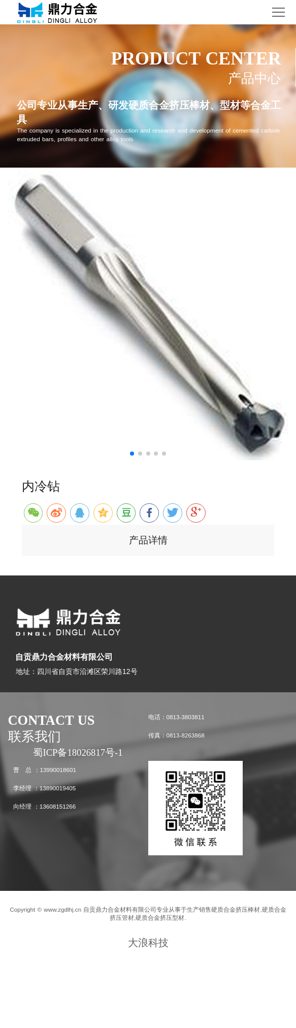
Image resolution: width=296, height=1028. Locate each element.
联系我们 (34, 736)
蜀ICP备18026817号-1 (77, 752)
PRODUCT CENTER (196, 58)
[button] (132, 454)
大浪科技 (148, 942)
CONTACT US (51, 720)
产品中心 (254, 78)
